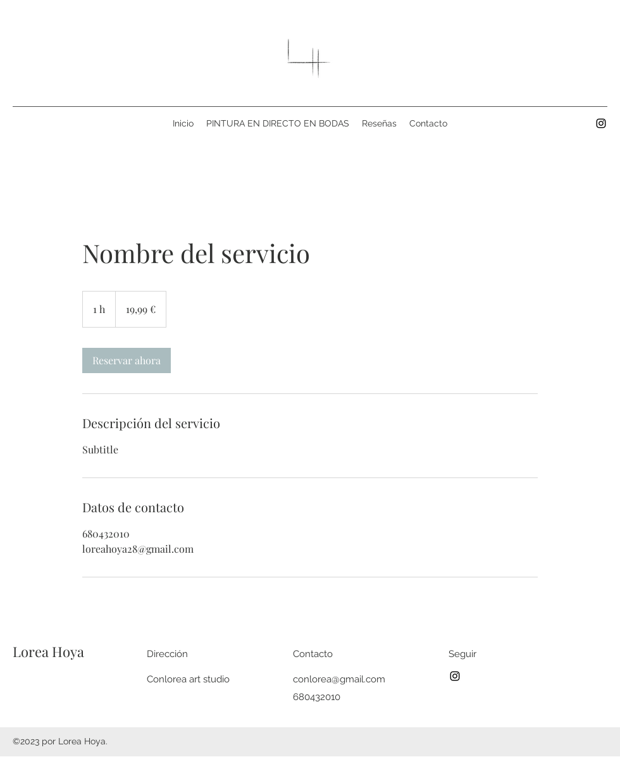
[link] (126, 360)
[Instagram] (601, 123)
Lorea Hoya (48, 651)
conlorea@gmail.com (339, 679)
